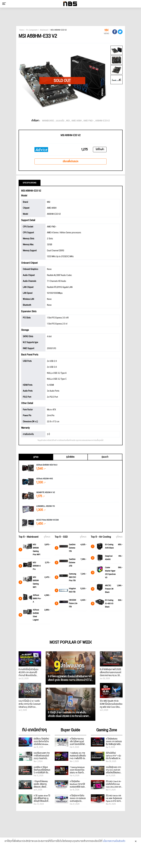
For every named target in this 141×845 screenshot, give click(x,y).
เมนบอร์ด (60, 121)
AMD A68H (76, 121)
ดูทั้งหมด (47, 537)
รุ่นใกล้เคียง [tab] (70, 457)
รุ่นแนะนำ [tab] (105, 457)
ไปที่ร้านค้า (100, 149)
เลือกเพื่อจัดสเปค (70, 161)
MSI (68, 121)
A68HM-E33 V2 (102, 121)
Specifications (29, 183)
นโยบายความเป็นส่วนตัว (114, 841)
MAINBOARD (48, 121)
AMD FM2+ (88, 121)
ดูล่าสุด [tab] (35, 457)
